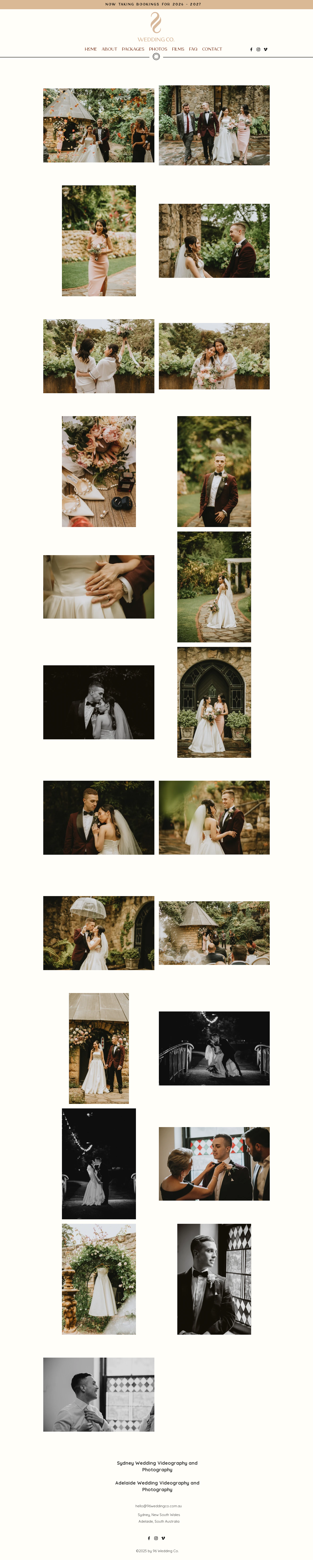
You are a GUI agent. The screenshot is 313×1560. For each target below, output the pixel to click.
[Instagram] (258, 49)
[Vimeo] (265, 49)
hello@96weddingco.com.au (158, 1506)
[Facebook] (251, 49)
